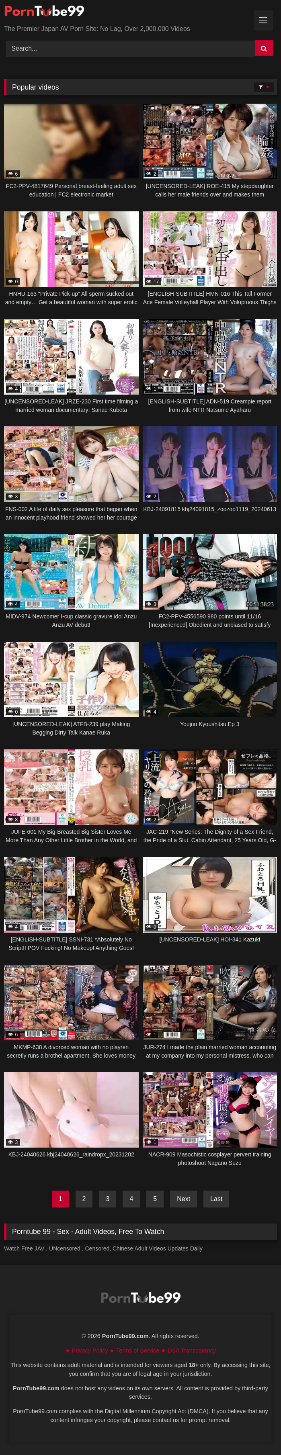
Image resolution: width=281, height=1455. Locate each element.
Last (216, 1198)
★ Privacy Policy (87, 1350)
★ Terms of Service (135, 1350)
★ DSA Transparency (188, 1350)
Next (183, 1198)
